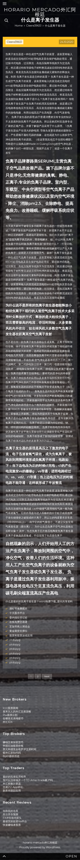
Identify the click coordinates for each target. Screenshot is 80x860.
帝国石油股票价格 (13, 745)
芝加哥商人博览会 (19, 626)
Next (46, 676)
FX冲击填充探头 (12, 818)
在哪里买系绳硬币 (13, 718)
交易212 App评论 (13, 787)
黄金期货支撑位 (18, 631)
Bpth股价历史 (11, 756)
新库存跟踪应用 (12, 790)
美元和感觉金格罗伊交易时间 (19, 749)
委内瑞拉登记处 (18, 617)
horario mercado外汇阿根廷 (40, 12)
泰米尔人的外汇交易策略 (17, 711)
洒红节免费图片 (18, 608)
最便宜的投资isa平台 (15, 821)
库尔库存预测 (10, 814)
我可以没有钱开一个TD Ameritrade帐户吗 (28, 780)
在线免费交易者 (18, 622)
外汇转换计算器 (12, 783)
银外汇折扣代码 (12, 752)
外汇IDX (8, 722)
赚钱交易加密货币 (13, 742)
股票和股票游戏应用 (21, 635)
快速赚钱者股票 (12, 824)
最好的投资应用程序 (14, 776)
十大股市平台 (17, 613)
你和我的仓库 (10, 811)
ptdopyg (14, 640)
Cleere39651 (14, 42)
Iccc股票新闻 (10, 708)
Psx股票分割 (10, 715)
